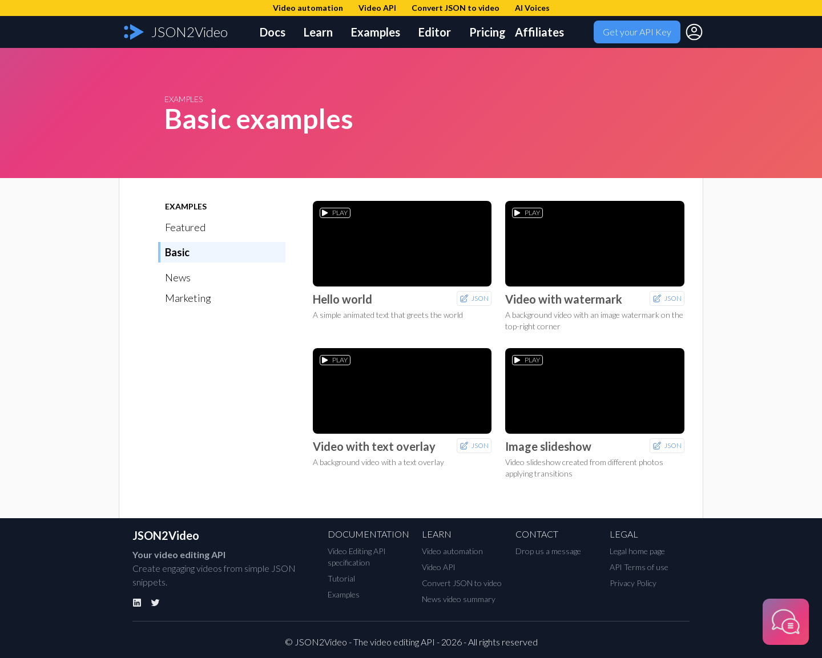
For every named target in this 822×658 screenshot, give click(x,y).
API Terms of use (639, 567)
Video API (439, 567)
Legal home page (637, 551)
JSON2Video (165, 535)
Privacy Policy (633, 583)
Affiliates (539, 32)
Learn (318, 32)
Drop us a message (548, 551)
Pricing (487, 32)
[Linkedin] (137, 602)
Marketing (188, 298)
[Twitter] (155, 602)
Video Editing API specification (357, 556)
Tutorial (341, 578)
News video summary (458, 599)
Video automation (452, 551)
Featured (185, 227)
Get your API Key (637, 31)
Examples (375, 32)
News (178, 277)
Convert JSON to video (462, 583)
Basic (177, 252)
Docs (272, 32)
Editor (434, 32)
